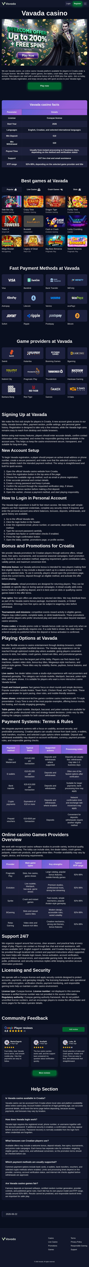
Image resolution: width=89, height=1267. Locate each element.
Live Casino (33, 189)
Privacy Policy (76, 1242)
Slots (77, 189)
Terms (73, 1238)
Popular (12, 189)
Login (68, 4)
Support (74, 1249)
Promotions (52, 1246)
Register (77, 4)
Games (51, 1249)
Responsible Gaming (79, 1246)
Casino (51, 1238)
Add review (73, 1029)
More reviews (44, 1073)
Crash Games (55, 189)
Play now (44, 86)
